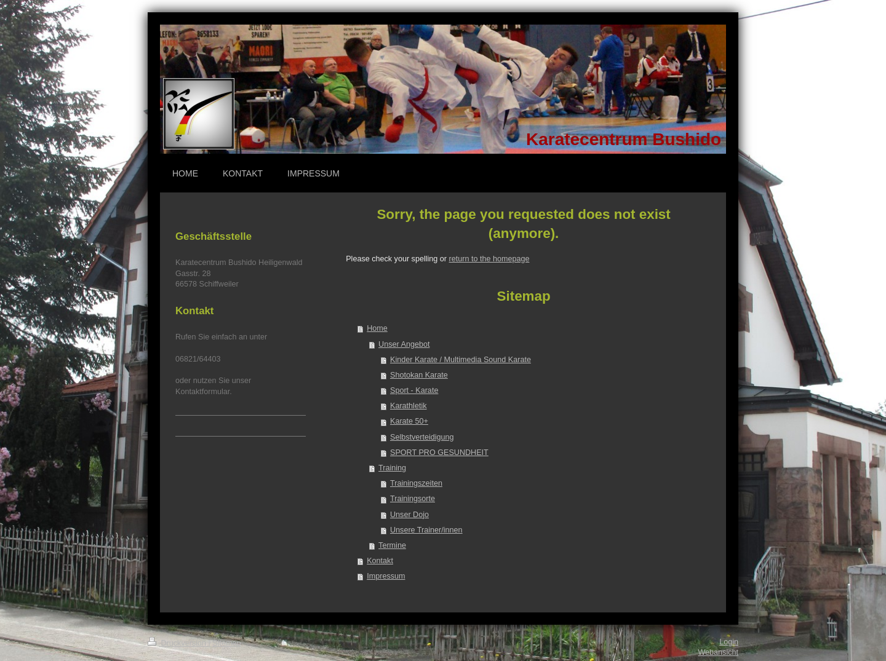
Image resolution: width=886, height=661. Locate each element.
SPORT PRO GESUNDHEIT (439, 452)
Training (392, 468)
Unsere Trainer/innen (426, 530)
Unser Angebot (403, 344)
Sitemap (226, 643)
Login (728, 642)
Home (377, 328)
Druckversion (178, 643)
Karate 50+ (409, 421)
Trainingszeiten (416, 483)
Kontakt (380, 560)
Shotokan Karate (419, 375)
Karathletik (408, 406)
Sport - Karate (414, 390)
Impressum (386, 576)
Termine (392, 545)
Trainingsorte (412, 498)
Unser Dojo (409, 514)
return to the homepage (489, 259)
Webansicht (718, 652)
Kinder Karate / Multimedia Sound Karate (460, 359)
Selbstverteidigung (422, 437)
